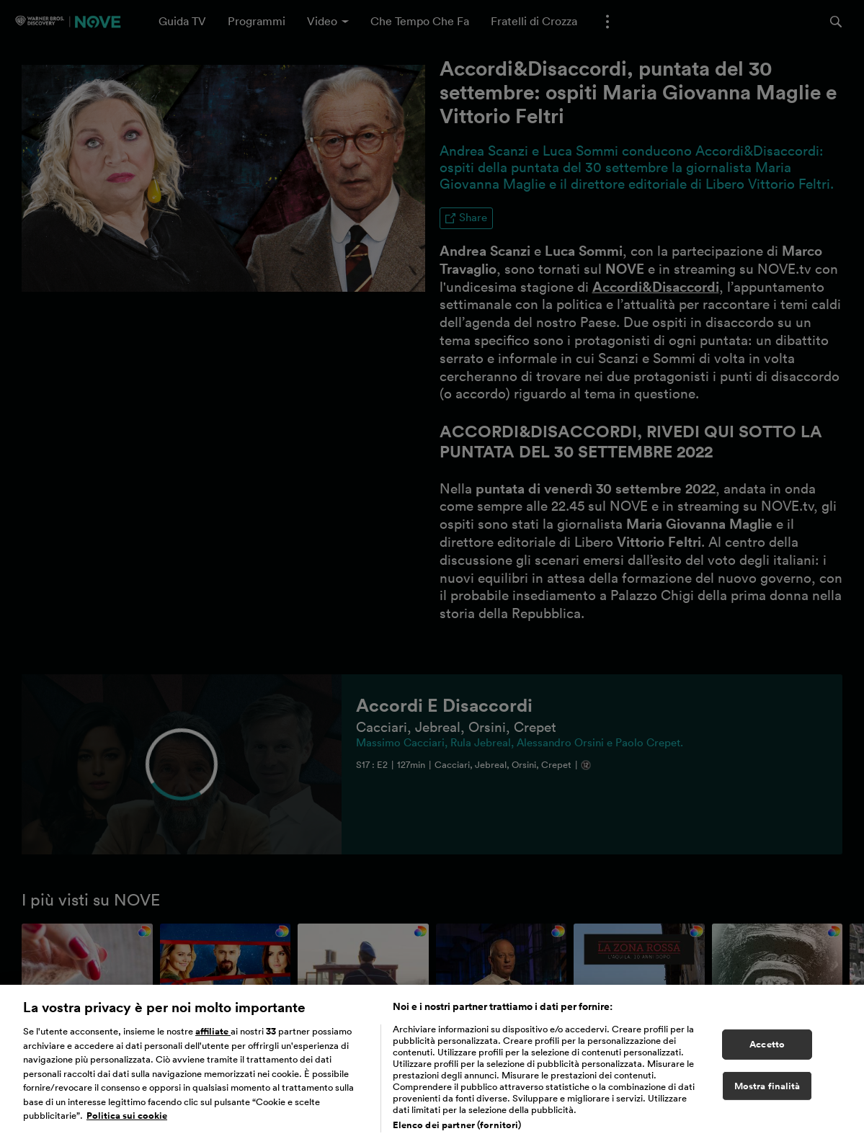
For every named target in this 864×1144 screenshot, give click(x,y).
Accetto (767, 1053)
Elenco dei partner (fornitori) (457, 1133)
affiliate (213, 1040)
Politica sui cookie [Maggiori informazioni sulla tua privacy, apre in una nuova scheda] (126, 1124)
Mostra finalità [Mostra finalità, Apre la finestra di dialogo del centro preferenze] (767, 1094)
